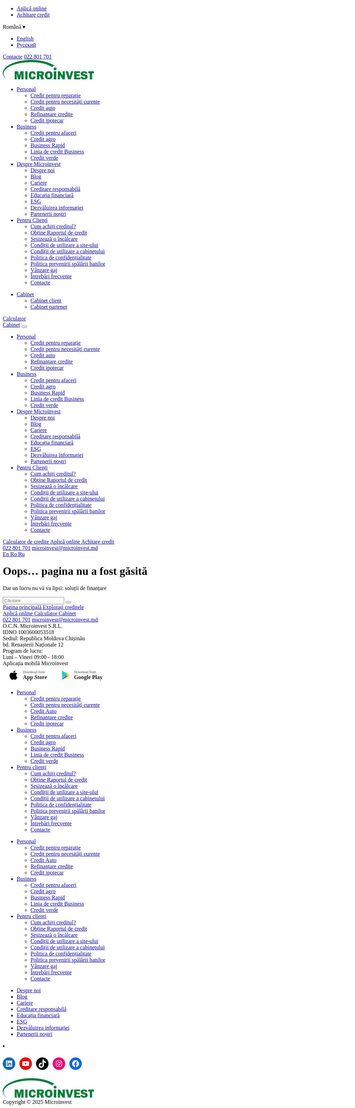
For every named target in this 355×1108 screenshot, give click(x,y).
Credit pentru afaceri (53, 133)
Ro (14, 554)
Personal (26, 89)
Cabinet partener (49, 307)
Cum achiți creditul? (53, 226)
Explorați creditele (63, 607)
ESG (36, 201)
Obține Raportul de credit (59, 233)
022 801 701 (38, 57)
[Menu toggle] (24, 327)
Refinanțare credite (52, 114)
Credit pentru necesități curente (65, 102)
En (6, 554)
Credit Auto (44, 711)
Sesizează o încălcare (54, 239)
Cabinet (25, 294)
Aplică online (32, 8)
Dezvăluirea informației (57, 208)
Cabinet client (46, 301)
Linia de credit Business (57, 152)
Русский (26, 45)
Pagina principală (23, 607)
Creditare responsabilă (55, 189)
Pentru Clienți (32, 220)
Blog (36, 176)
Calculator (14, 319)
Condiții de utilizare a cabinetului (68, 251)
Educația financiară (52, 195)
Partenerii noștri (48, 214)
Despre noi (43, 170)
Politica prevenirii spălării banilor (68, 264)
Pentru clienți (31, 767)
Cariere (39, 183)
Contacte (13, 57)
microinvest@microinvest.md (65, 548)
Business (26, 127)
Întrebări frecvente (51, 276)
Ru (21, 554)
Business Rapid (48, 145)
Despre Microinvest (39, 164)
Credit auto (43, 108)
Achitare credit (33, 15)
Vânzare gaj (44, 270)
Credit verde (44, 158)
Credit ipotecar (47, 120)
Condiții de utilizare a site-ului (64, 245)
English (25, 39)
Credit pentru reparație (56, 95)
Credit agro (43, 139)
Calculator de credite (26, 542)
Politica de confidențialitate (61, 258)
